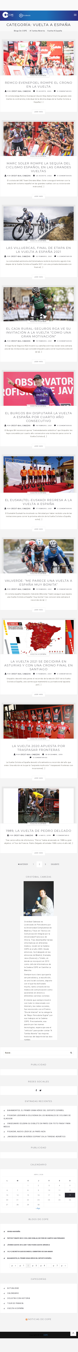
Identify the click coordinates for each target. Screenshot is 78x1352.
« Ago (38, 1208)
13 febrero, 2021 (42, 589)
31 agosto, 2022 (42, 91)
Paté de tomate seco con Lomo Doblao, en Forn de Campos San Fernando (36, 1238)
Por (18, 91)
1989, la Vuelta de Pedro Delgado (38, 830)
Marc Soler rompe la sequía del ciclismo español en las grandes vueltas (38, 167)
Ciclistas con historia (18, 1298)
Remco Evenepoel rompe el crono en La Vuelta (38, 84)
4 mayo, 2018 (43, 835)
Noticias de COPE (39, 1319)
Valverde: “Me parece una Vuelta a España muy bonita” (38, 582)
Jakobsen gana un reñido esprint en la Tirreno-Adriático (36, 1137)
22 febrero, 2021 (42, 256)
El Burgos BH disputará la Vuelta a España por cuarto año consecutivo (38, 417)
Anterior (23, 864)
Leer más (38, 112)
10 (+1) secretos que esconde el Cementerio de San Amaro (30, 1251)
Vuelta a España (38, 75)
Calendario (13, 1293)
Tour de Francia (15, 1303)
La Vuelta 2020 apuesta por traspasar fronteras (38, 748)
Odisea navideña (13, 1231)
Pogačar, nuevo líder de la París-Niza (26, 1132)
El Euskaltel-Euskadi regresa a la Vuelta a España (38, 502)
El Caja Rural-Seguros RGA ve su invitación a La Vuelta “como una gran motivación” (38, 332)
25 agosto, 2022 (42, 176)
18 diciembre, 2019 (52, 754)
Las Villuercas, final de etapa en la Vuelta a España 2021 (38, 249)
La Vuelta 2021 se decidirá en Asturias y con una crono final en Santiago (38, 665)
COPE (46, 1335)
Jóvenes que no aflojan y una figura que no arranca (28, 1245)
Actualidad (13, 1288)
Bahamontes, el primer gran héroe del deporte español (35, 1110)
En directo (24, 15)
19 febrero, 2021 (42, 341)
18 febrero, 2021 (42, 425)
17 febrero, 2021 (42, 508)
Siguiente (55, 864)
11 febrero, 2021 (42, 674)
